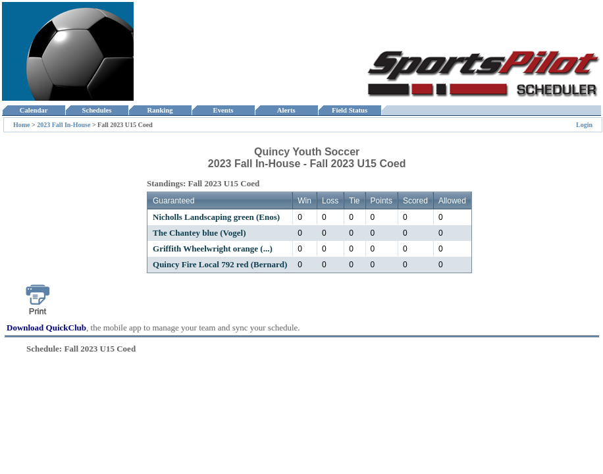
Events (222, 110)
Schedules (96, 110)
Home (21, 124)
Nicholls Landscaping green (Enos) (216, 217)
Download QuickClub (46, 327)
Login (584, 124)
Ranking (160, 110)
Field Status (349, 110)
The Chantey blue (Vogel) (199, 233)
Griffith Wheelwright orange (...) (213, 248)
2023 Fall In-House (63, 124)
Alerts (286, 110)
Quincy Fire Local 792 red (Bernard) (220, 264)
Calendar (33, 110)
